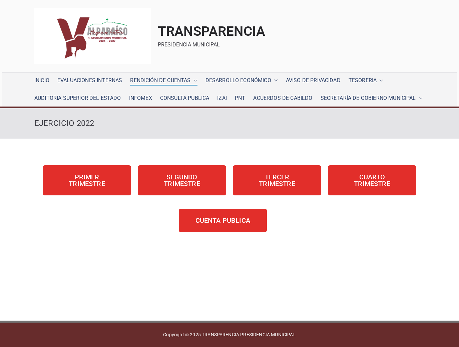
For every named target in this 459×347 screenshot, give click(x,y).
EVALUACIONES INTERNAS (89, 80)
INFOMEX (140, 98)
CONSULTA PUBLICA (184, 98)
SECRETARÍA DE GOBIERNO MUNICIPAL (372, 98)
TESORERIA (366, 80)
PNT (240, 98)
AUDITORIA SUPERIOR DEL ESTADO (77, 98)
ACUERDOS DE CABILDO (282, 98)
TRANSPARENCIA (211, 31)
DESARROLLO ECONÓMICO (241, 80)
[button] (194, 80)
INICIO (41, 80)
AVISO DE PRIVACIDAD (313, 80)
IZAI (222, 98)
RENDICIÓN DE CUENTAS (163, 80)
